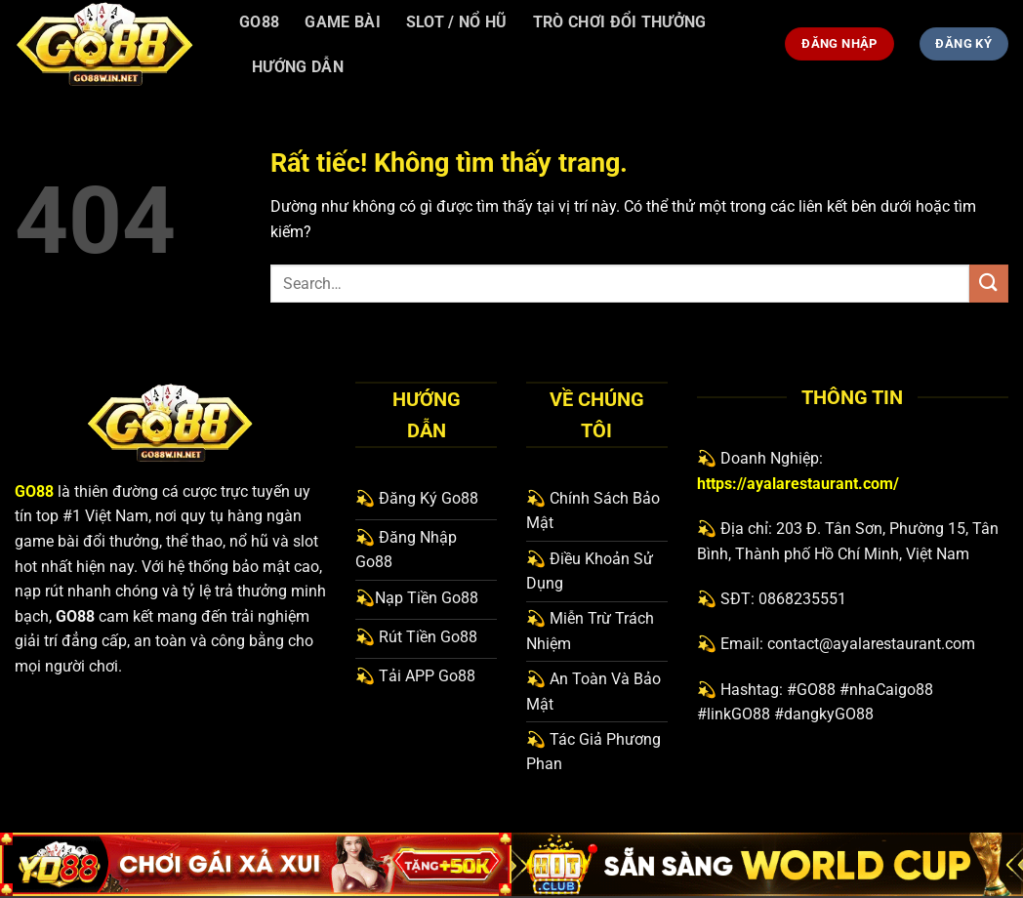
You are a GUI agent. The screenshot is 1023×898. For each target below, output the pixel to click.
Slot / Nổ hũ (457, 22)
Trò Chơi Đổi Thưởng (620, 22)
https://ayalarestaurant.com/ (798, 483)
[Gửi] (988, 284)
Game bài (343, 22)
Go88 (259, 22)
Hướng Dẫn (298, 67)
